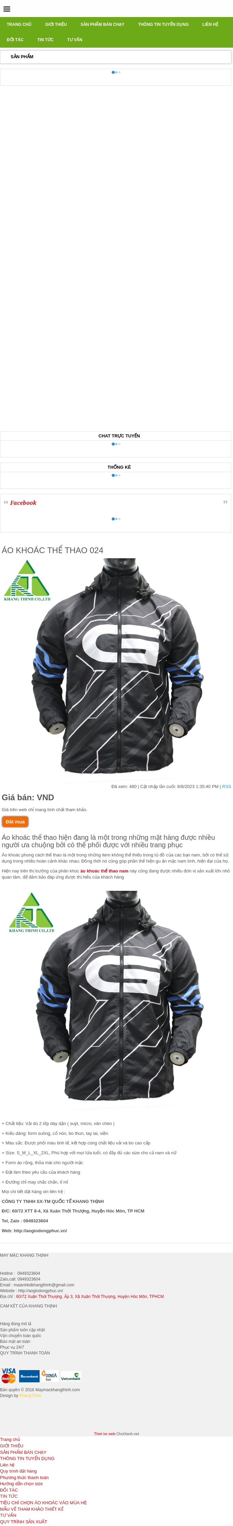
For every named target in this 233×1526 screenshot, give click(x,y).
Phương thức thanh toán (24, 1477)
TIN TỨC (9, 1496)
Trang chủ (10, 1439)
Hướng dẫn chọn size (21, 1483)
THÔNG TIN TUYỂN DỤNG (27, 1458)
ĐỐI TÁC (9, 1490)
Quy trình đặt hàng (18, 1471)
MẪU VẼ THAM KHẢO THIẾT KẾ (32, 1509)
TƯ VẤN (8, 1515)
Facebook (23, 503)
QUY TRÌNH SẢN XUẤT (23, 1521)
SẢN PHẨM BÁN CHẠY (23, 1452)
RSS (226, 786)
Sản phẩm (22, 56)
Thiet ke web (104, 1434)
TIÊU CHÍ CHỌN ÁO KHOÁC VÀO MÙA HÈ (43, 1502)
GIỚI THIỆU (11, 1445)
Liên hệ (7, 1464)
